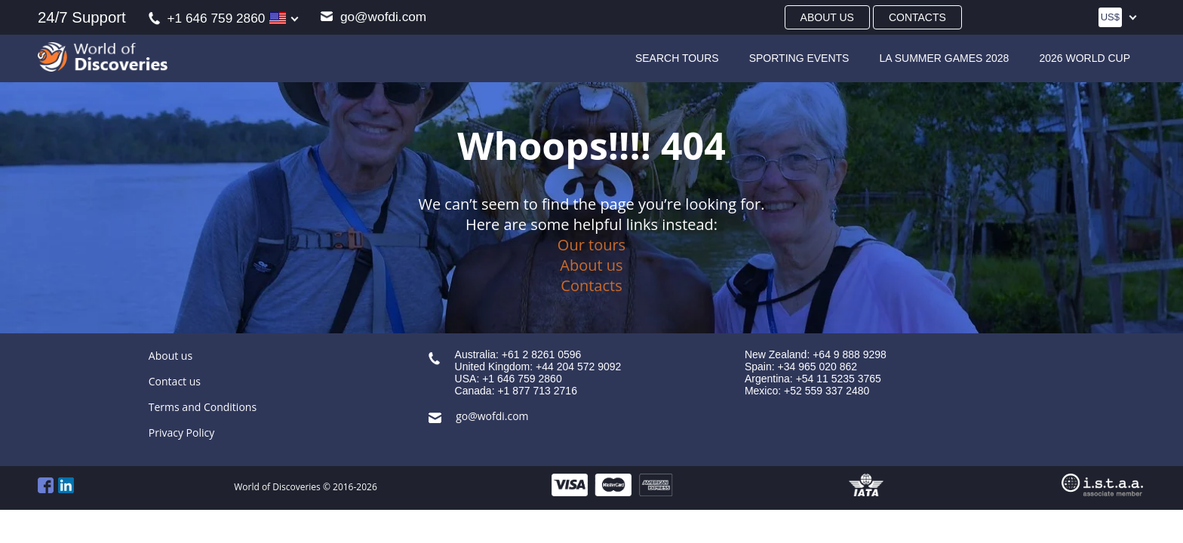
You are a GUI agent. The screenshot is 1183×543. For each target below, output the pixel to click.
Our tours (591, 245)
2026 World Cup (1084, 58)
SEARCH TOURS (677, 58)
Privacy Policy (181, 432)
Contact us (175, 381)
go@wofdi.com (373, 16)
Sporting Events (799, 58)
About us (827, 17)
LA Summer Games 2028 (944, 58)
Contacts (917, 17)
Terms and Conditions (203, 407)
